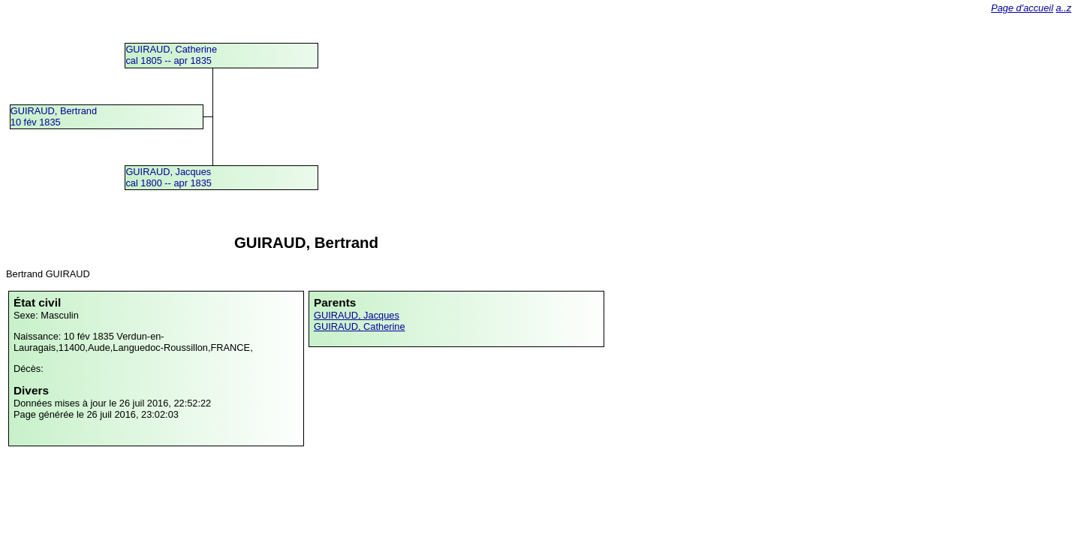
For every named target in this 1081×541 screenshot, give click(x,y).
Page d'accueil (1022, 8)
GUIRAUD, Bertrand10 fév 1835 (54, 116)
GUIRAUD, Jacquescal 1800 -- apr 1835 (168, 177)
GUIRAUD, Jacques (356, 315)
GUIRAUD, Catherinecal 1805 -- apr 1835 (171, 55)
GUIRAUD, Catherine (359, 326)
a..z (1064, 8)
